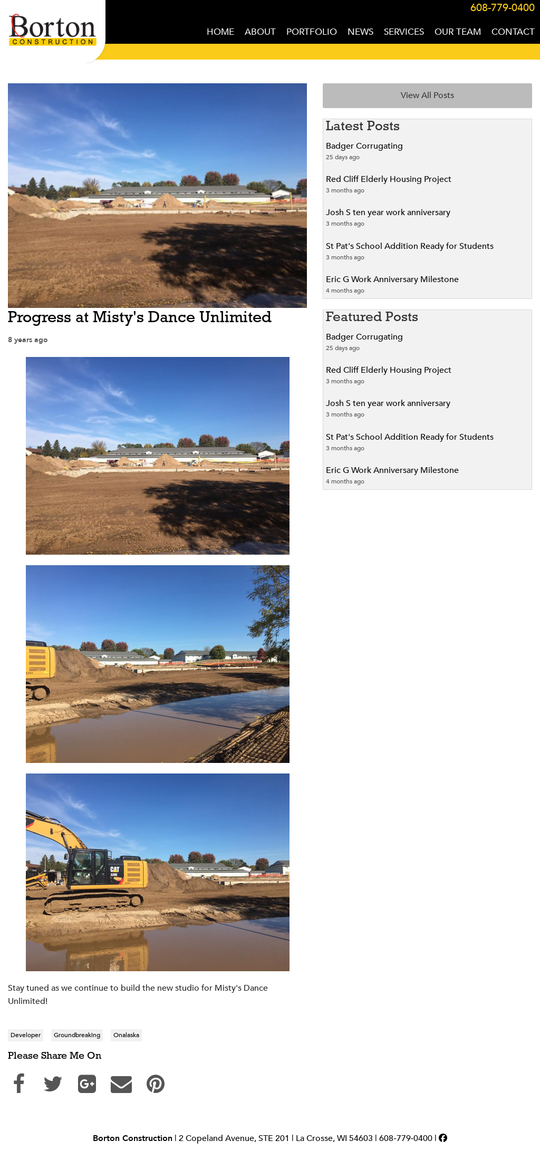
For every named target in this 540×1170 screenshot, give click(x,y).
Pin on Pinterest (158, 1081)
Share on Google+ (89, 1081)
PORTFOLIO (311, 32)
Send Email (124, 1081)
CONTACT (513, 32)
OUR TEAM (458, 32)
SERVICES (404, 32)
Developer (26, 1035)
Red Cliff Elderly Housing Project (388, 179)
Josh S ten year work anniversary (388, 212)
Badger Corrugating (364, 146)
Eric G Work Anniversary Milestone (392, 279)
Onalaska (126, 1035)
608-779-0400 (502, 8)
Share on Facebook (21, 1081)
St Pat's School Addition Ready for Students (410, 246)
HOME (220, 32)
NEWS (360, 32)
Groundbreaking (77, 1035)
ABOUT (260, 32)
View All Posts (427, 95)
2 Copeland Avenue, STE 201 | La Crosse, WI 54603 (276, 1138)
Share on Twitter (55, 1081)
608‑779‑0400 (405, 1138)
